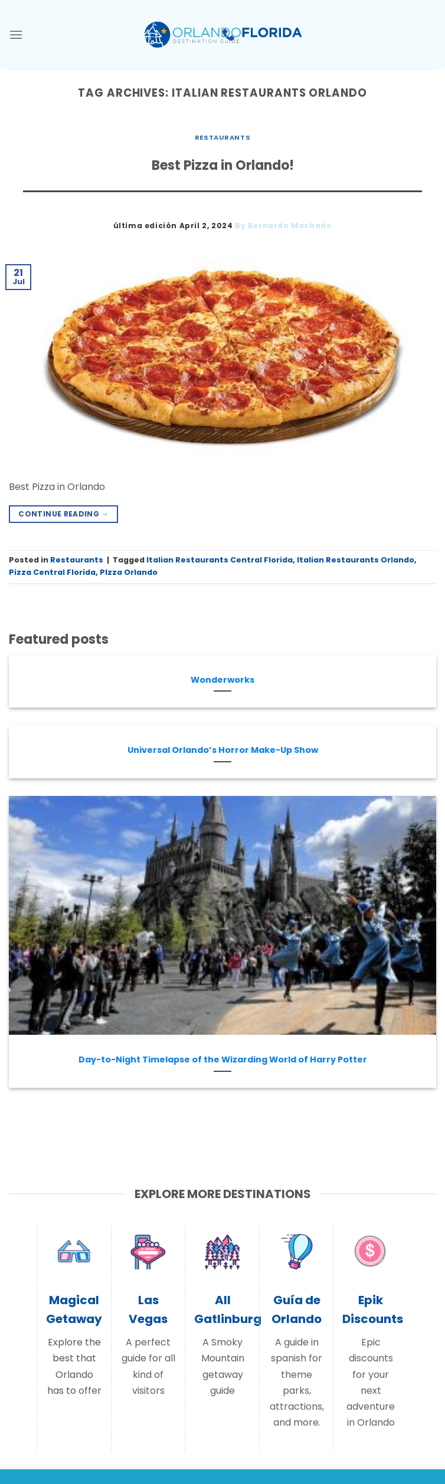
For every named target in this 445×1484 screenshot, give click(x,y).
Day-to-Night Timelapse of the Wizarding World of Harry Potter (222, 1059)
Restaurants (222, 137)
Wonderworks (222, 680)
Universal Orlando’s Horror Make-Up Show (222, 750)
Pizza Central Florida (52, 572)
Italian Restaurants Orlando (355, 560)
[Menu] (16, 34)
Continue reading (63, 513)
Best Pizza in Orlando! (223, 165)
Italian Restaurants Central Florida (219, 560)
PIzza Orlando (129, 572)
